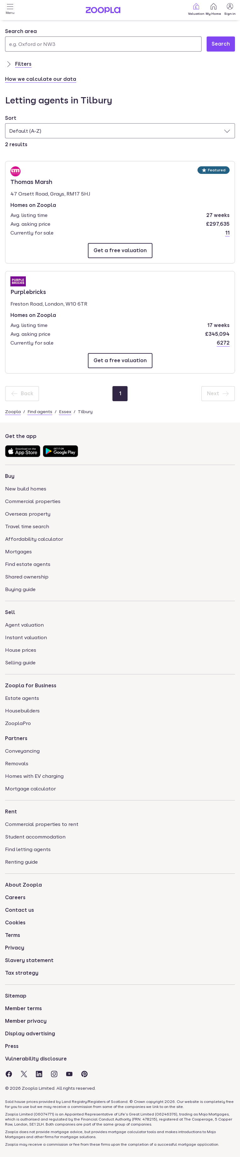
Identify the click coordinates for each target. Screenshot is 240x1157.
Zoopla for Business (30, 686)
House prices (20, 650)
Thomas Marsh (31, 181)
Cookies (15, 923)
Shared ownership (27, 577)
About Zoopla (23, 885)
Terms (12, 935)
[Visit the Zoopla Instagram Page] (54, 1074)
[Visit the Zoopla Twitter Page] (24, 1074)
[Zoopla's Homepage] (103, 11)
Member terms (23, 1008)
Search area (21, 31)
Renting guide (21, 862)
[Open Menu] (10, 10)
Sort (10, 118)
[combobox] (103, 40)
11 (227, 233)
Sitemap (15, 996)
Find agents (39, 411)
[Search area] (103, 44)
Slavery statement (29, 960)
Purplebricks (28, 291)
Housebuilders (22, 711)
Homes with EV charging (34, 776)
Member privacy (26, 1021)
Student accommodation (35, 837)
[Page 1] (120, 393)
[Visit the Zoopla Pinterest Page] (84, 1074)
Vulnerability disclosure (36, 1059)
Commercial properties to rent (41, 824)
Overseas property (27, 514)
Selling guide (20, 663)
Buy (9, 476)
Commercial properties (32, 501)
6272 (223, 343)
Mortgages (18, 552)
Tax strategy (21, 973)
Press (12, 1046)
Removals (16, 764)
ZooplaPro (18, 723)
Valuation (196, 9)
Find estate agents (27, 564)
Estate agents (22, 698)
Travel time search (27, 526)
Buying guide (20, 589)
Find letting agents (28, 849)
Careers (15, 897)
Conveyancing (22, 751)
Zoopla (13, 411)
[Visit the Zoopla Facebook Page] (9, 1074)
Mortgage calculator (30, 789)
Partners (16, 738)
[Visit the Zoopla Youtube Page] (69, 1074)
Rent (11, 812)
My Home (213, 9)
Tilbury (85, 411)
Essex (65, 411)
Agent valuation (24, 625)
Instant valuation (26, 637)
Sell (10, 612)
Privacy (14, 948)
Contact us (19, 910)
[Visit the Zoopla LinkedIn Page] (39, 1074)
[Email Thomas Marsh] (120, 250)
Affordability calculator (34, 539)
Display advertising (30, 1034)
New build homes (25, 489)
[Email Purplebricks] (120, 360)
